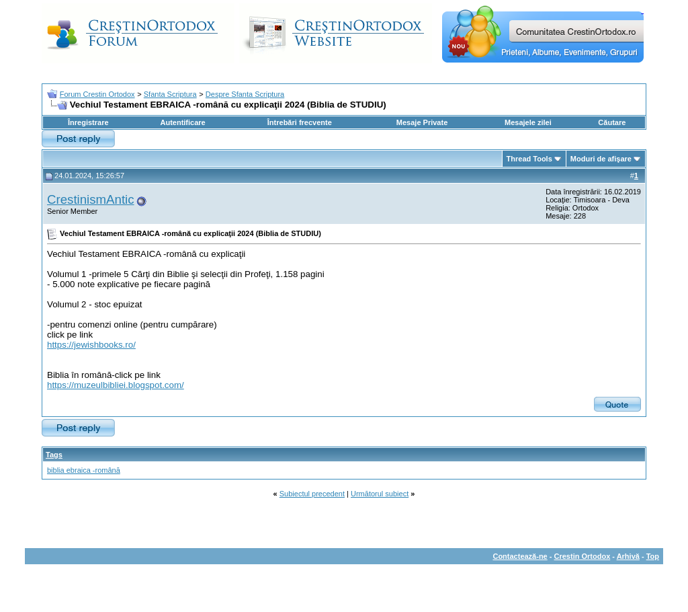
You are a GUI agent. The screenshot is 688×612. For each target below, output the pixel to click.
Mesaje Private (421, 122)
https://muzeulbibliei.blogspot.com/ (115, 385)
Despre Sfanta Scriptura (245, 94)
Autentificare (182, 122)
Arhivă (628, 556)
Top (652, 556)
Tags (54, 455)
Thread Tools (529, 159)
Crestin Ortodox (582, 556)
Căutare (612, 122)
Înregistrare (88, 122)
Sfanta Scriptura (170, 94)
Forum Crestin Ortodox (97, 94)
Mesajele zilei (528, 122)
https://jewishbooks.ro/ (91, 345)
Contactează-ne (519, 556)
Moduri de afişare (601, 159)
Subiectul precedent (312, 494)
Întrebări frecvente (299, 122)
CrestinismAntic (90, 199)
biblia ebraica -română (83, 470)
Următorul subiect (379, 494)
